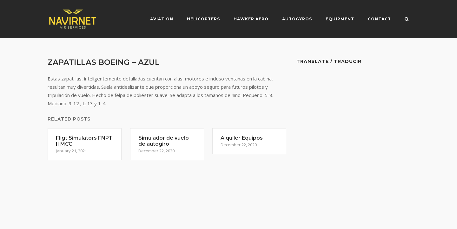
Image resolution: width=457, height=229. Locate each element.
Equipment (340, 19)
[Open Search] (406, 20)
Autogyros (297, 19)
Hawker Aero (251, 19)
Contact (379, 19)
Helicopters (203, 19)
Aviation (161, 19)
